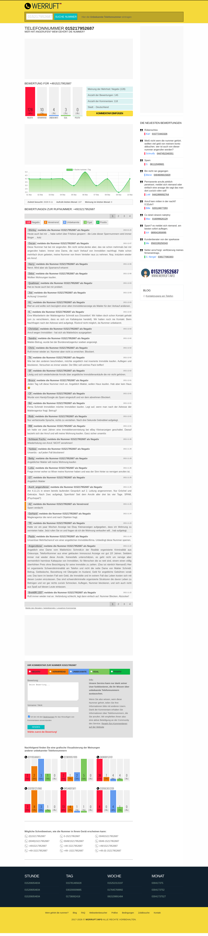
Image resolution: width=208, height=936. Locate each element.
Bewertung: (53, 690)
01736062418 (73, 896)
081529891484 (115, 896)
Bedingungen (48, 717)
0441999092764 (160, 194)
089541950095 (158, 232)
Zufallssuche (144, 913)
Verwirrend (57, 671)
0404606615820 (162, 175)
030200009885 (73, 890)
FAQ (83, 913)
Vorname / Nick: (53, 708)
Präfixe (115, 913)
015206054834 (32, 883)
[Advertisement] (79, 59)
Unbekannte (78, 671)
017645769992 (115, 890)
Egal (94, 671)
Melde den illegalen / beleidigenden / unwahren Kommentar (50, 608)
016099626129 (160, 219)
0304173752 (158, 890)
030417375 (157, 883)
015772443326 (159, 134)
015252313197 (115, 883)
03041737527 (159, 896)
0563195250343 (159, 243)
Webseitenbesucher (98, 913)
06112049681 (157, 164)
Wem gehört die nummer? (57, 913)
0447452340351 (165, 153)
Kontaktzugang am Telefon (159, 296)
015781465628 (73, 883)
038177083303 (165, 257)
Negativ (34, 671)
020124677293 (160, 208)
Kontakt (157, 913)
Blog (75, 913)
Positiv (116, 671)
